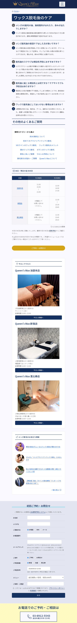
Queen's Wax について (48, 158)
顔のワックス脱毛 (27, 149)
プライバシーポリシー (57, 588)
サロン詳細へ (38, 317)
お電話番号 (16, 536)
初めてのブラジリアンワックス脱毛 (37, 141)
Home (16, 11)
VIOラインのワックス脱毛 (26, 145)
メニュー (16, 578)
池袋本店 (20, 188)
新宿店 (20, 203)
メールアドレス (18, 547)
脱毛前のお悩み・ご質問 (27, 158)
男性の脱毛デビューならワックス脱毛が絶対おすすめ (43, 447)
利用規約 (33, 590)
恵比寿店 (20, 217)
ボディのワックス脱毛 (45, 149)
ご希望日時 (16, 570)
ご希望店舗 (16, 563)
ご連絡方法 (16, 530)
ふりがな (16, 524)
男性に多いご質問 (27, 154)
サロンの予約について (45, 154)
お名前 (15, 518)
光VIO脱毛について (37, 136)
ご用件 (15, 558)
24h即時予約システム (37, 512)
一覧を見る (56, 490)
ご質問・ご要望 (18, 584)
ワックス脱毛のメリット (49, 145)
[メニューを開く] (62, 4)
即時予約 (52, 231)
